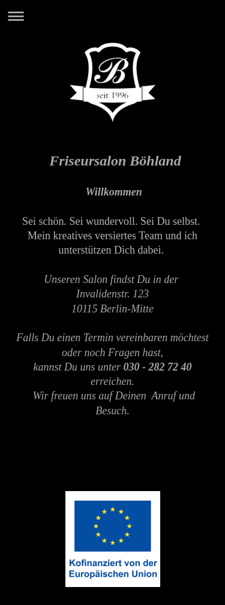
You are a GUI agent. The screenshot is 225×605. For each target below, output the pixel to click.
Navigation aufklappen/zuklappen (112, 16)
